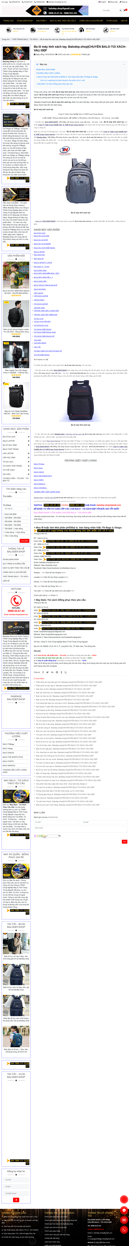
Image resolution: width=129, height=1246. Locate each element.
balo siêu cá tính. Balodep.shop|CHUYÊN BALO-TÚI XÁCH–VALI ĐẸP (63, 689)
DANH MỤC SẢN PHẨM (45, 70)
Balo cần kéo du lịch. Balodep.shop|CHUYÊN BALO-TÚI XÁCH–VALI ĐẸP (64, 696)
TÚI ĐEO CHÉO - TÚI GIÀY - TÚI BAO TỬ (16, 479)
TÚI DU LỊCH (38, 319)
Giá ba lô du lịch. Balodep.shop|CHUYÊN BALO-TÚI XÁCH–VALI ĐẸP (63, 714)
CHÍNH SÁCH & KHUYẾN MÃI (14, 572)
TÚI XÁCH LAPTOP (41, 304)
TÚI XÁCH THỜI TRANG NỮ (44, 336)
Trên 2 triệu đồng (10, 536)
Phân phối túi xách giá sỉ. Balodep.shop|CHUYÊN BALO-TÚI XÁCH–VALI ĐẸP (66, 686)
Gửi (124, 842)
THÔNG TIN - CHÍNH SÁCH (59, 1213)
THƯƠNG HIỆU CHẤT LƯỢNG (48, 73)
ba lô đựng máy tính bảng (48, 663)
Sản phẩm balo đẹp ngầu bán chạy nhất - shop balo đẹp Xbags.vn (61, 784)
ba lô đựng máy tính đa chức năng (72, 663)
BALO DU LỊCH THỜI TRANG (44, 248)
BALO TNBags (8, 744)
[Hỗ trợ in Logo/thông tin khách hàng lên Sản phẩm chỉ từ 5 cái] (62, 80)
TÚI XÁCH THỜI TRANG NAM (45, 332)
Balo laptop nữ (39, 258)
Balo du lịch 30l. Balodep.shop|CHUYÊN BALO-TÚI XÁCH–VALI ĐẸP (63, 700)
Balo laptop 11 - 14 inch (41, 266)
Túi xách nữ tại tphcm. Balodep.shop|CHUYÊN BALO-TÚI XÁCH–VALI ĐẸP (65, 787)
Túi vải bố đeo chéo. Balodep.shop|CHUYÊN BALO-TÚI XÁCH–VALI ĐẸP (64, 745)
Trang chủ (6, 39)
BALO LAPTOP (39, 252)
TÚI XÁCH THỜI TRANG (42, 329)
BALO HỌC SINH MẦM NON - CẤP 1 (47, 273)
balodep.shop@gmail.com (57, 2)
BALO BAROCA (39, 484)
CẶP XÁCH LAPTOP (41, 296)
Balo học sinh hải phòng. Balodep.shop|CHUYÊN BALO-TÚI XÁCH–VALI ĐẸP (66, 731)
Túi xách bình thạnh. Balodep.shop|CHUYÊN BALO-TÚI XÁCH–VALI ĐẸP (64, 801)
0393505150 (27, 2)
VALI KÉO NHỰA (40, 343)
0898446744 (15, 2)
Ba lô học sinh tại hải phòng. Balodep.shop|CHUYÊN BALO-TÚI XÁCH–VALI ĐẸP (67, 770)
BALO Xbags (38, 468)
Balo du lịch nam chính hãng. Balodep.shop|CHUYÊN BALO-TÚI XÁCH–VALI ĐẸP (68, 805)
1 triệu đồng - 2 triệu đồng (14, 532)
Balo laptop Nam (39, 255)
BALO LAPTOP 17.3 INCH (43, 262)
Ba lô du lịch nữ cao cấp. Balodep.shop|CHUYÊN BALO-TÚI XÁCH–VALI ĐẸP (66, 742)
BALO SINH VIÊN (40, 281)
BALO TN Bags (39, 464)
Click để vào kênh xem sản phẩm (58, 591)
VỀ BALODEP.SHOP (11, 559)
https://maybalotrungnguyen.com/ (54, 634)
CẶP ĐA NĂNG (39, 300)
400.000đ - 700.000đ (12, 525)
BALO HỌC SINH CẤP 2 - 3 (43, 277)
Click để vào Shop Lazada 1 (54, 577)
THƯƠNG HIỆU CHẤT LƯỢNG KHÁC (47, 492)
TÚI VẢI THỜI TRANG (42, 355)
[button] (101, 1)
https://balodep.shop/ (49, 565)
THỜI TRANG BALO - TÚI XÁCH (15, 576)
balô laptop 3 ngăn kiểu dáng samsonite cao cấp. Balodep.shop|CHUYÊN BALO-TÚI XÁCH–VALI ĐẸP (75, 707)
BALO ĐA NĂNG (40, 289)
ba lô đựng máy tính (118, 663)
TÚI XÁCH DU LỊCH (41, 325)
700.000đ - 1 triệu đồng (13, 529)
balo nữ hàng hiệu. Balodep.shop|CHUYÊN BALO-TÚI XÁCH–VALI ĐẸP (64, 773)
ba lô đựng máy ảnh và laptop (45, 666)
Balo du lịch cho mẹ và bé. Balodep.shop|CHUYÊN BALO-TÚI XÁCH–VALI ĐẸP (67, 759)
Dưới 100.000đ (9, 514)
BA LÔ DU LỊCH (39, 233)
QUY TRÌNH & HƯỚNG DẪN (14, 564)
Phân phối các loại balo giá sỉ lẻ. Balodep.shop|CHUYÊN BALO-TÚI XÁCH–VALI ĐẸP (69, 682)
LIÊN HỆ (6, 581)
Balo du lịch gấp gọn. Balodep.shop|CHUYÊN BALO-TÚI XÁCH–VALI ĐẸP (65, 749)
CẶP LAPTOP (38, 293)
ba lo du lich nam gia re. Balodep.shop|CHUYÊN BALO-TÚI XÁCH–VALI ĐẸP (66, 766)
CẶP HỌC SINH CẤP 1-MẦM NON (45, 315)
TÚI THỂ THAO (9, 470)
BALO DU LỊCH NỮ (41, 240)
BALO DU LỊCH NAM (41, 236)
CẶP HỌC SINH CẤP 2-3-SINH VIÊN (46, 311)
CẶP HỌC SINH (39, 308)
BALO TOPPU (39, 480)
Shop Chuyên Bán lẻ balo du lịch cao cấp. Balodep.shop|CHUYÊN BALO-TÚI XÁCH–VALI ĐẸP (72, 717)
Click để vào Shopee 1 (54, 573)
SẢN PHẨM (41, 21)
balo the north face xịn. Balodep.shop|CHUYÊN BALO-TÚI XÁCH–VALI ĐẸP (65, 693)
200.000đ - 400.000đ (12, 521)
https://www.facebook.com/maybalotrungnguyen (62, 637)
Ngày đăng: (39, 54)
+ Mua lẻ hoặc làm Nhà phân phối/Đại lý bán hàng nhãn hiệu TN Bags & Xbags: (67, 77)
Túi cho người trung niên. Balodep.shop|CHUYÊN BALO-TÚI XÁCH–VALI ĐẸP (66, 721)
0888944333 (39, 2)
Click (53, 595)
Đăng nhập (113, 2)
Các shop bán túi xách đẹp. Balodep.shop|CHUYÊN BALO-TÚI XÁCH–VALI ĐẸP (67, 752)
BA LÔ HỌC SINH (40, 270)
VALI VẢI (37, 347)
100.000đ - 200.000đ (12, 518)
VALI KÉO (37, 340)
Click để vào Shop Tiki (49, 586)
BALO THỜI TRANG (11, 449)
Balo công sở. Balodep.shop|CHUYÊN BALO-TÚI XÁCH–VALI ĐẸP (62, 798)
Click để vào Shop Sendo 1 (53, 582)
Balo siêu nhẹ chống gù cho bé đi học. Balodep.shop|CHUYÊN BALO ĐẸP (65, 756)
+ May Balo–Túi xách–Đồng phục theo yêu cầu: (54, 84)
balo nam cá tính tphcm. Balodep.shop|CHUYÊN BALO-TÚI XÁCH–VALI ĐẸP (66, 738)
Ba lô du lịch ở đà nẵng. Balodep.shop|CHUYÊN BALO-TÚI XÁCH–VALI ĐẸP (65, 724)
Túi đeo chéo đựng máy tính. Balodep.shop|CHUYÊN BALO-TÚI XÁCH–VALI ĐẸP (67, 777)
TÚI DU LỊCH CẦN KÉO (42, 321)
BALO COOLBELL (40, 488)
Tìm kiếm (24, 541)
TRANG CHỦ (8, 21)
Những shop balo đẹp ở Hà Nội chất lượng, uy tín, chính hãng (60, 791)
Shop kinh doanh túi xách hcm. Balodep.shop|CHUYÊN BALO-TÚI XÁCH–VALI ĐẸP (68, 780)
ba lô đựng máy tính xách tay (98, 663)
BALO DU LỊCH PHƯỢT (42, 244)
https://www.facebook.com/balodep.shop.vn (59, 568)
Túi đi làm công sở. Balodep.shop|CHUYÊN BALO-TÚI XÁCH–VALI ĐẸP (64, 728)
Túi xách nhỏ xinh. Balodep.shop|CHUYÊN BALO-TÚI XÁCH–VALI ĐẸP (63, 735)
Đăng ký (123, 2)
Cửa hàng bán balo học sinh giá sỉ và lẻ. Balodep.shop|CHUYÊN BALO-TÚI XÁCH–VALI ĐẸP (72, 703)
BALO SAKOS (39, 472)
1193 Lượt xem (62, 54)
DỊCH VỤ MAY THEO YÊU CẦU (16, 568)
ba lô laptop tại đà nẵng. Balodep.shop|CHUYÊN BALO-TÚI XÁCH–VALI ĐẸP (66, 710)
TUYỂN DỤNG (112, 21)
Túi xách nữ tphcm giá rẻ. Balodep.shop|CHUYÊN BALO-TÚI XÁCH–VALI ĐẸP (66, 763)
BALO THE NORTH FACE (43, 476)
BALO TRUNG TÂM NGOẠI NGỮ (45, 285)
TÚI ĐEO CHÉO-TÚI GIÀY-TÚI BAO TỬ (48, 351)
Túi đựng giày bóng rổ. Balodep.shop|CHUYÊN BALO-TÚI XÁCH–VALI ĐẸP (65, 794)
